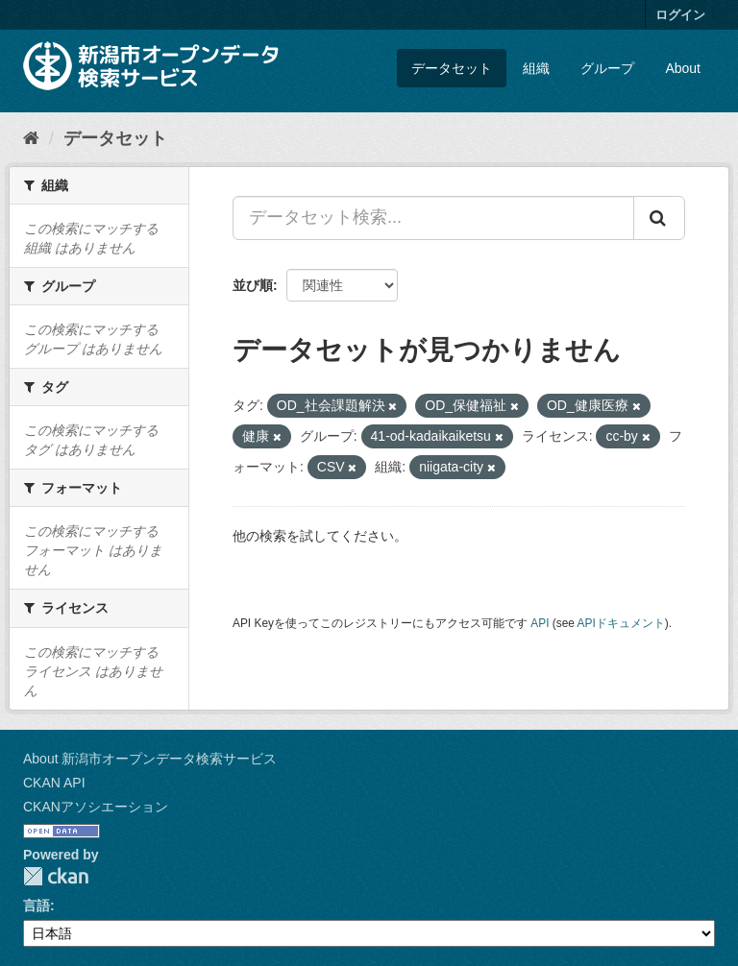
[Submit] (659, 218)
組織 (536, 68)
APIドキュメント (621, 623)
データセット (451, 68)
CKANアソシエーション (95, 806)
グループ (607, 68)
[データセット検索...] (433, 218)
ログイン (680, 15)
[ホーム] (31, 138)
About (683, 68)
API (539, 623)
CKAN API (54, 782)
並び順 (253, 285)
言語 (36, 905)
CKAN (55, 876)
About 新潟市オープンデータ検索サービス (150, 758)
